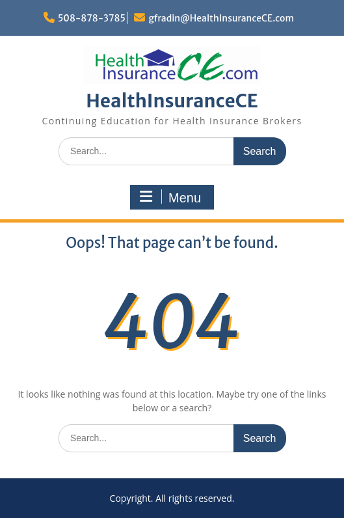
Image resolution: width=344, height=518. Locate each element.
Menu (170, 197)
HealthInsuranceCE (172, 101)
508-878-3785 (92, 18)
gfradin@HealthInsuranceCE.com (221, 18)
